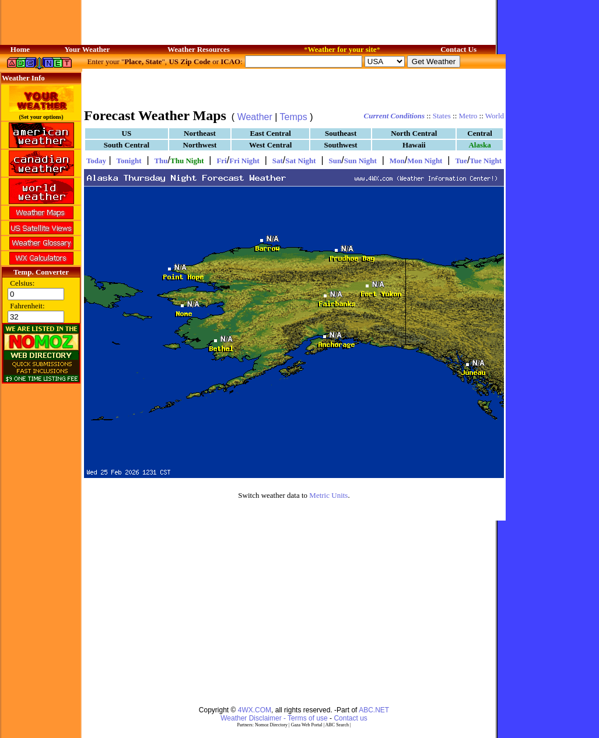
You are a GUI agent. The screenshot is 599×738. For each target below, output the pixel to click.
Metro (468, 115)
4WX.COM (254, 710)
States (442, 115)
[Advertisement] (293, 87)
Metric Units (328, 495)
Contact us (350, 718)
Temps (293, 117)
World (494, 115)
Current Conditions (394, 115)
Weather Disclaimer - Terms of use (274, 718)
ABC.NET (374, 710)
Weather (254, 117)
